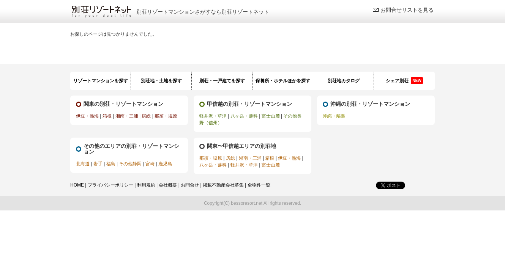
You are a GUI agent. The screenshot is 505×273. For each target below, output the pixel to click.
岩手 (98, 163)
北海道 (83, 163)
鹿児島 (165, 163)
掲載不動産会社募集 (223, 185)
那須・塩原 (166, 116)
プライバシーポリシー (110, 185)
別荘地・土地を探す (161, 80)
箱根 (107, 116)
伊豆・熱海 (87, 116)
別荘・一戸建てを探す (222, 80)
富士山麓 (271, 116)
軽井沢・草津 (213, 116)
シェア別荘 (404, 80)
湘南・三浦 (126, 116)
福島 (110, 163)
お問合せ (190, 185)
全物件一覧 (259, 185)
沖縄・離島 (334, 116)
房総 (146, 116)
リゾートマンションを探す (100, 80)
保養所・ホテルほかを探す (283, 80)
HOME (77, 185)
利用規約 (146, 185)
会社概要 (168, 185)
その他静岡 (130, 163)
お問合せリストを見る (407, 10)
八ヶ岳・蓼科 (244, 116)
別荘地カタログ (344, 80)
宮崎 (150, 163)
